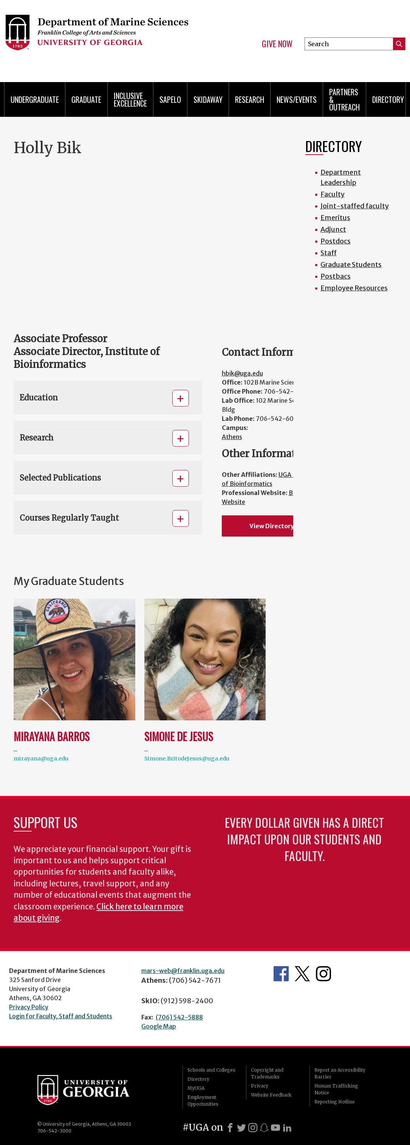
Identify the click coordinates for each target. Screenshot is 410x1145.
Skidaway (208, 99)
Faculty (332, 194)
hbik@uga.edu (242, 373)
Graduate (86, 99)
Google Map (158, 1026)
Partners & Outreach (344, 99)
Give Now (277, 43)
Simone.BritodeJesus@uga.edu (186, 758)
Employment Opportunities (202, 1100)
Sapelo (170, 99)
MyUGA (195, 1088)
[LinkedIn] (287, 1127)
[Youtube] (275, 1127)
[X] (241, 1127)
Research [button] (37, 437)
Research (249, 99)
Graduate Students (351, 264)
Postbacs (335, 276)
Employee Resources (354, 288)
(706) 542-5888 (179, 1017)
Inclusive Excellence (130, 99)
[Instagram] (252, 1127)
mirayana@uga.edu (41, 758)
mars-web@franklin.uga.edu (182, 970)
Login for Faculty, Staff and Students (60, 1016)
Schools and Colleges (211, 1070)
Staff (328, 252)
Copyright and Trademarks (267, 1073)
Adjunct (333, 229)
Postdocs (335, 241)
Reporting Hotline (334, 1102)
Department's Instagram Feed (323, 973)
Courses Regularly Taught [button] (69, 518)
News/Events (297, 99)
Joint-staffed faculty (354, 206)
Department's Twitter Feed (302, 973)
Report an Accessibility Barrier (339, 1073)
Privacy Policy (28, 1007)
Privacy (259, 1086)
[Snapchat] (264, 1127)
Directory (388, 99)
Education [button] (39, 397)
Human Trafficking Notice (336, 1089)
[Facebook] (230, 1127)
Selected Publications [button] (60, 478)
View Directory (271, 526)
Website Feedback (271, 1095)
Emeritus (335, 217)
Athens (232, 437)
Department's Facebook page (281, 973)
